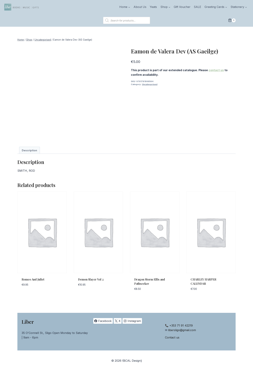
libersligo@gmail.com (182, 330)
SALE (197, 7)
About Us (140, 7)
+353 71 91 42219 (181, 325)
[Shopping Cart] (232, 20)
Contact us (172, 337)
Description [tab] (29, 150)
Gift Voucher (182, 7)
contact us (216, 70)
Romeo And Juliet (33, 279)
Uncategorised (149, 84)
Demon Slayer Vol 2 (91, 279)
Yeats (153, 7)
